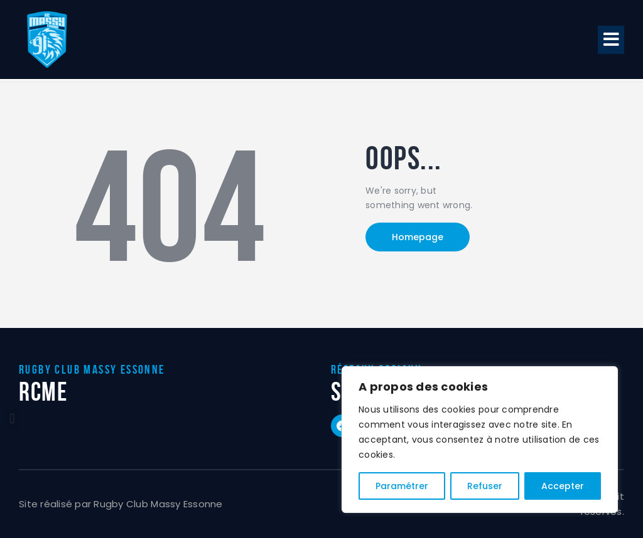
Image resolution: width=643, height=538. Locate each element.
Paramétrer (402, 486)
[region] (480, 439)
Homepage (417, 237)
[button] (611, 40)
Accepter (562, 486)
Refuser (484, 486)
